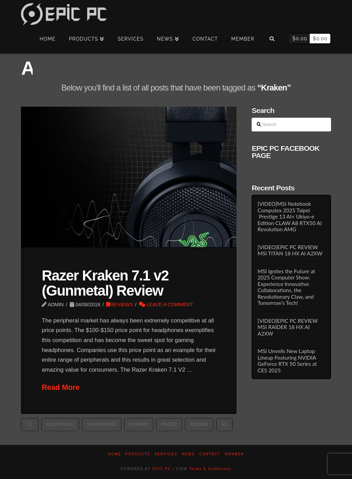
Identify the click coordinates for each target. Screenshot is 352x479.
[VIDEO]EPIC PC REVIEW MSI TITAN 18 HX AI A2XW (289, 250)
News (188, 454)
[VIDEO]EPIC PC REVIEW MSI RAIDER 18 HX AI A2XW (287, 327)
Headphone (101, 424)
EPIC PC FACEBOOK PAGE (285, 151)
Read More (60, 387)
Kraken (139, 424)
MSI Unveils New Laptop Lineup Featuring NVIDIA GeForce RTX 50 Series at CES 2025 (287, 360)
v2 (224, 424)
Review (199, 424)
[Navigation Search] (272, 39)
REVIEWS (119, 304)
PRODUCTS (137, 454)
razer (169, 424)
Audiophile (60, 424)
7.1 (29, 424)
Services (166, 454)
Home (114, 454)
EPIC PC (162, 469)
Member (234, 454)
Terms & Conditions (210, 469)
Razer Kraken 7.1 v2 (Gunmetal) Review (105, 283)
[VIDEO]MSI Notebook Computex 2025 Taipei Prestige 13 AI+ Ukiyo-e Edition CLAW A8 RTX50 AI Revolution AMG (289, 216)
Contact (210, 454)
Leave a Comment (166, 304)
